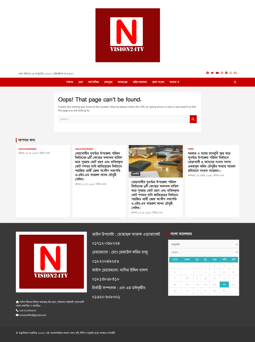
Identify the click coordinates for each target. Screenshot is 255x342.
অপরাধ (190, 149)
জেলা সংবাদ (158, 82)
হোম (80, 82)
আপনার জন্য (26, 140)
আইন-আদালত (140, 82)
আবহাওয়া (123, 82)
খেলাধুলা (108, 82)
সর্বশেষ (69, 82)
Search (193, 119)
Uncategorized (27, 149)
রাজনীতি (135, 173)
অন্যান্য (173, 82)
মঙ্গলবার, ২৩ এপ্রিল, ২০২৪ (200, 175)
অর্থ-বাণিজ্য (93, 82)
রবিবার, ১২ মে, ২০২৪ (28, 153)
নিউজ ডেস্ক (45, 153)
